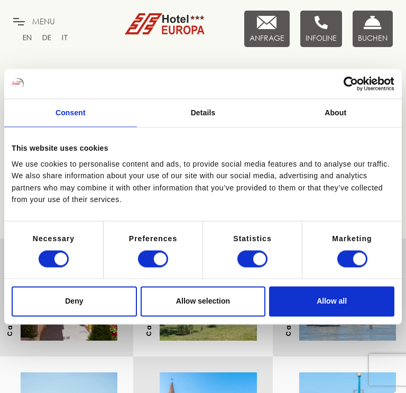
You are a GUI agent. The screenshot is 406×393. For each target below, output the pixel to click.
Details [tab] (203, 112)
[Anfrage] (267, 29)
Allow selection (203, 301)
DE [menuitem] (46, 37)
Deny (74, 301)
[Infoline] (321, 29)
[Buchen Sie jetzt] (373, 29)
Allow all (332, 301)
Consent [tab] (71, 112)
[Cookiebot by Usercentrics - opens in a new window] (348, 83)
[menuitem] (27, 37)
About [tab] (335, 112)
